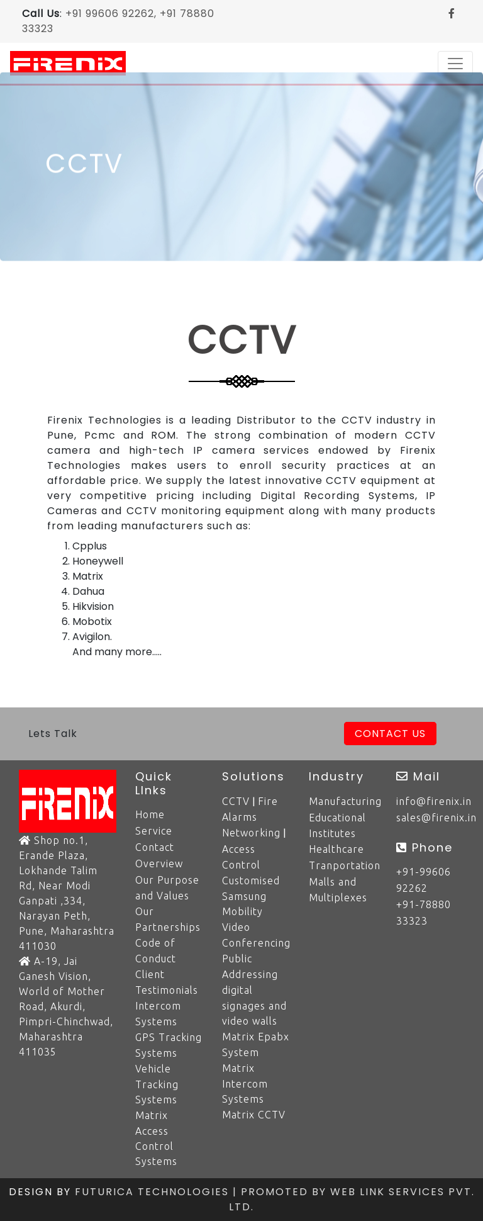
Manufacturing (345, 801)
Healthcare (336, 849)
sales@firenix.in (436, 817)
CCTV (236, 801)
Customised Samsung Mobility (251, 896)
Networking (251, 832)
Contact (154, 847)
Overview (159, 863)
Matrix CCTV (254, 1114)
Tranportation (344, 865)
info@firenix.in (434, 801)
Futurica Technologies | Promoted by (202, 1191)
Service (153, 830)
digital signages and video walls (254, 1005)
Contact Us (390, 733)
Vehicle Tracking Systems (157, 1084)
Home (150, 814)
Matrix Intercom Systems (245, 1083)
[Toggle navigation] (455, 63)
